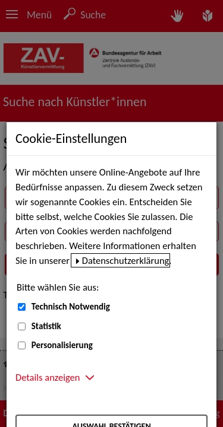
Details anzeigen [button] (47, 377)
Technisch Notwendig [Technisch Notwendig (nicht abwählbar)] (71, 306)
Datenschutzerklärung (125, 260)
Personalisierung (62, 345)
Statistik (46, 326)
